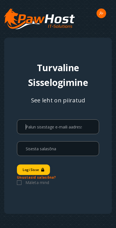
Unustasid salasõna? (36, 177)
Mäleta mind (37, 182)
